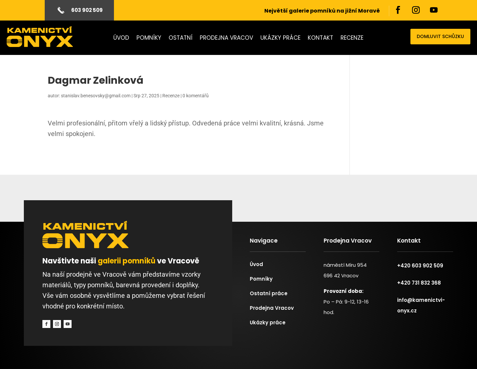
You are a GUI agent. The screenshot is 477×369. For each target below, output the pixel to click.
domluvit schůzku (440, 36)
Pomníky (148, 38)
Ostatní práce (269, 293)
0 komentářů (196, 95)
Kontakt (320, 38)
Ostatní (180, 38)
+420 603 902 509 (420, 265)
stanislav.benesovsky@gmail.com (96, 95)
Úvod (121, 38)
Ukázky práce (280, 38)
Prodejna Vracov (226, 38)
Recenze (352, 38)
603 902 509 (87, 10)
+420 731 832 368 (419, 282)
